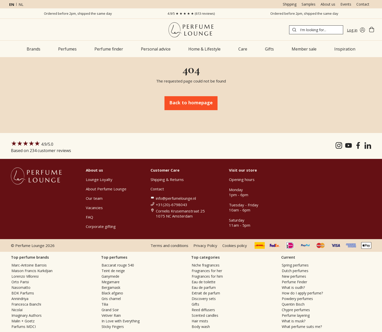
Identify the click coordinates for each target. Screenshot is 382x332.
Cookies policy (234, 245)
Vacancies (94, 207)
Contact (362, 4)
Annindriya (19, 298)
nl (21, 4)
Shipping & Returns (167, 179)
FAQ (89, 217)
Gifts (195, 304)
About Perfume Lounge (106, 188)
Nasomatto (20, 287)
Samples (308, 4)
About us (328, 4)
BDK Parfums (22, 293)
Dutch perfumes (295, 270)
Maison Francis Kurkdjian (32, 270)
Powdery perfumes (297, 298)
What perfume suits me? (302, 326)
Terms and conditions (169, 245)
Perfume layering (296, 315)
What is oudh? (293, 287)
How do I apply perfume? (302, 293)
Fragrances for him (207, 276)
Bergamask (111, 287)
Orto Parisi (20, 281)
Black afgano (112, 293)
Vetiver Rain (111, 315)
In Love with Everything (121, 321)
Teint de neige (113, 270)
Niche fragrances (206, 265)
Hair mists (200, 321)
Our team (94, 198)
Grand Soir (110, 309)
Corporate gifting (101, 226)
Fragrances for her (207, 270)
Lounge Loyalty (99, 179)
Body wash (201, 326)
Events (345, 4)
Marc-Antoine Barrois (29, 265)
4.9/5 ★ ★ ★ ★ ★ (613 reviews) (191, 13)
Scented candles (205, 315)
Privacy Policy (205, 245)
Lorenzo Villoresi (25, 276)
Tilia (105, 304)
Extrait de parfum (206, 293)
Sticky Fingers (113, 326)
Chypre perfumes (296, 309)
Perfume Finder (294, 281)
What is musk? (293, 321)
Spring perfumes (295, 265)
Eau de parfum (204, 287)
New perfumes (294, 276)
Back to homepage (191, 102)
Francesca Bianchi (26, 304)
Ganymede (110, 276)
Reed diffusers (203, 309)
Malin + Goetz (23, 321)
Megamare (111, 281)
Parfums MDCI (23, 326)
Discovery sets (204, 298)
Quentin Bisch (293, 304)
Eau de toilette (203, 281)
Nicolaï (17, 309)
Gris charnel (111, 298)
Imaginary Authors (26, 315)
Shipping (289, 4)
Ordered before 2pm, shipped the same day (78, 13)
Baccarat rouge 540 (118, 265)
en (11, 4)
